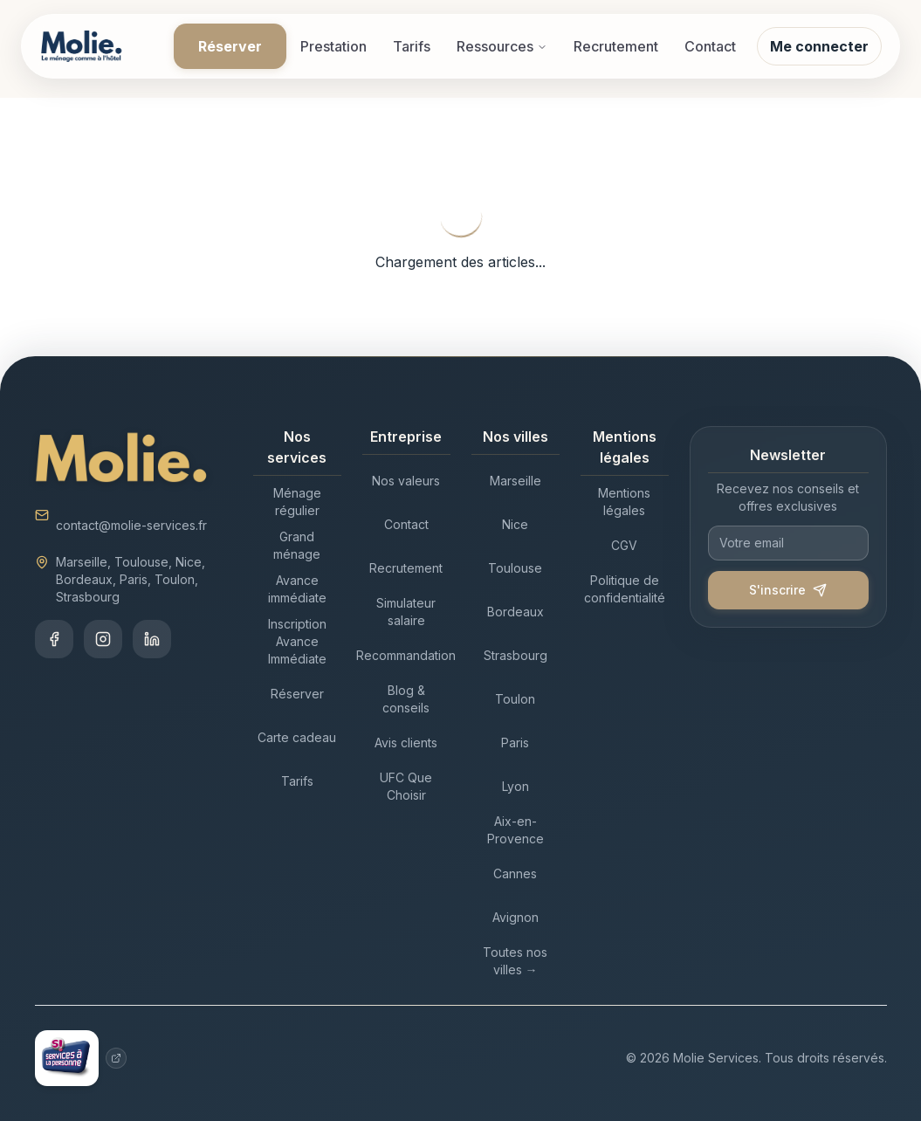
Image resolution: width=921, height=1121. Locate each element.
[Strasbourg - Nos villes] (515, 655)
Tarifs (411, 46)
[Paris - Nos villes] (515, 743)
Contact (710, 46)
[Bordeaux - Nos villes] (515, 612)
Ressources (502, 46)
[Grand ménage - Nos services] (297, 545)
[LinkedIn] (152, 639)
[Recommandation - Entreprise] (406, 655)
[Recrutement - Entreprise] (406, 568)
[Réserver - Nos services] (297, 694)
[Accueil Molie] (81, 46)
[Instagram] (103, 639)
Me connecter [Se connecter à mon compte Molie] (819, 46)
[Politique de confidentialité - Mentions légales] (625, 589)
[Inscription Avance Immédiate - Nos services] (297, 642)
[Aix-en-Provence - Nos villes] (515, 830)
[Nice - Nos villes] (515, 524)
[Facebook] (54, 639)
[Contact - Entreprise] (406, 524)
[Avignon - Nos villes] (515, 917)
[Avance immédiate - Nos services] (297, 589)
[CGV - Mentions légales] (625, 545)
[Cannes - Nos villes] (515, 874)
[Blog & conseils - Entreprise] (406, 699)
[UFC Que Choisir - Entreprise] (406, 786)
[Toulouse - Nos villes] (515, 568)
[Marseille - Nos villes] (515, 481)
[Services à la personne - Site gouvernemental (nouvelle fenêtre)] (81, 1058)
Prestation (333, 46)
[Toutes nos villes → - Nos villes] (515, 961)
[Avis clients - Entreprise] (406, 743)
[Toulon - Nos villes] (515, 699)
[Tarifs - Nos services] (297, 781)
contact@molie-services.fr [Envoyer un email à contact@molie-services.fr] (131, 525)
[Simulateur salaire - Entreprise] (406, 612)
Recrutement (616, 46)
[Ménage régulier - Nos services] (297, 502)
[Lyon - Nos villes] (515, 786)
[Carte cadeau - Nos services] (297, 738)
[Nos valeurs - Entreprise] (406, 481)
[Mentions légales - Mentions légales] (625, 502)
